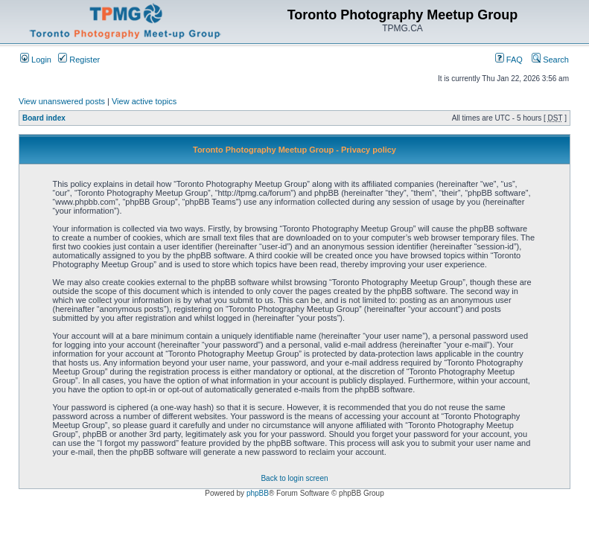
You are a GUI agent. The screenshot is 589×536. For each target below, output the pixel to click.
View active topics (144, 101)
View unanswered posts (62, 101)
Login (35, 59)
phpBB (257, 493)
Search (550, 59)
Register (79, 59)
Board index (44, 118)
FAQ (509, 59)
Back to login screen (294, 478)
